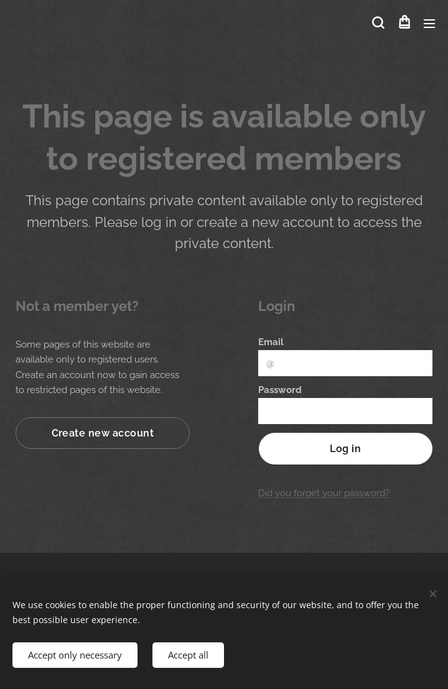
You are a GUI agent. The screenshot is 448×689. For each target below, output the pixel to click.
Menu (429, 23)
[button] (378, 23)
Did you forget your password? (324, 493)
